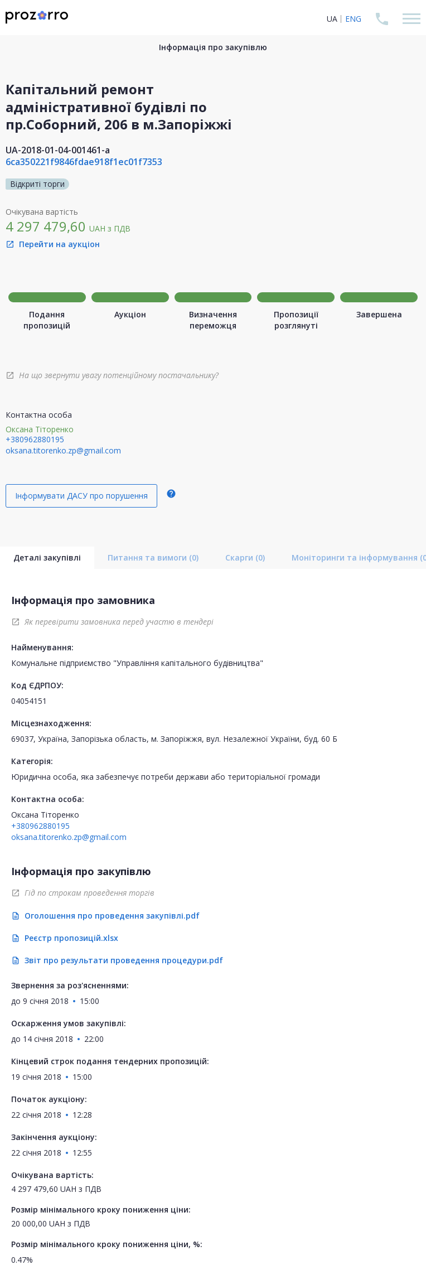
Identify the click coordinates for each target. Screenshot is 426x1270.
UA (332, 18)
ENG (353, 18)
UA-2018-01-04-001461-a (58, 150)
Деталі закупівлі (47, 557)
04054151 (29, 701)
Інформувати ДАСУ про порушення (81, 495)
